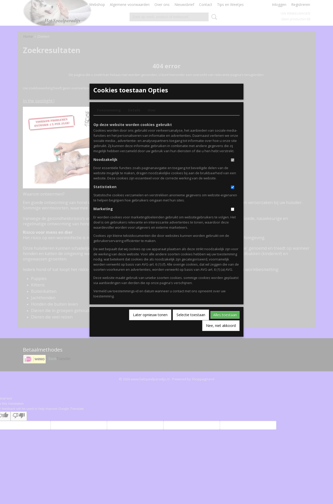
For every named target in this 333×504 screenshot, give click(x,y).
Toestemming (109, 118)
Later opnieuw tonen (150, 323)
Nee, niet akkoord (221, 334)
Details (134, 118)
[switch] (232, 168)
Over (152, 118)
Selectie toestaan (191, 323)
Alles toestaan (225, 323)
